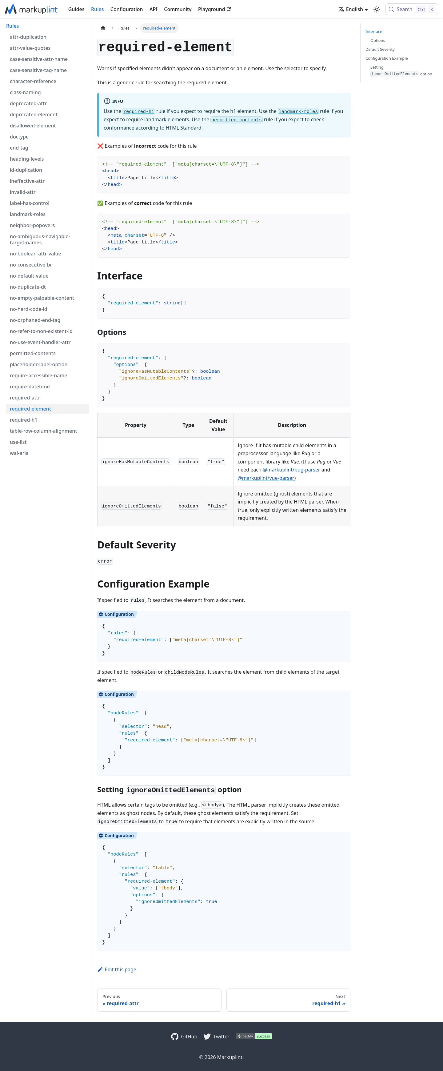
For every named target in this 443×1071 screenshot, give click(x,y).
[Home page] (103, 28)
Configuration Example (386, 58)
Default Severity (380, 49)
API (154, 9)
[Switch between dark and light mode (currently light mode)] (377, 9)
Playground (214, 9)
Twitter (221, 1036)
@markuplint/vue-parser (265, 478)
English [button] (350, 9)
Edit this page (116, 969)
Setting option (401, 70)
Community (177, 9)
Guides (76, 9)
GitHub (189, 1036)
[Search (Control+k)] (411, 9)
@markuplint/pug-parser (291, 469)
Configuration (126, 9)
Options (377, 40)
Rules (97, 9)
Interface (373, 31)
